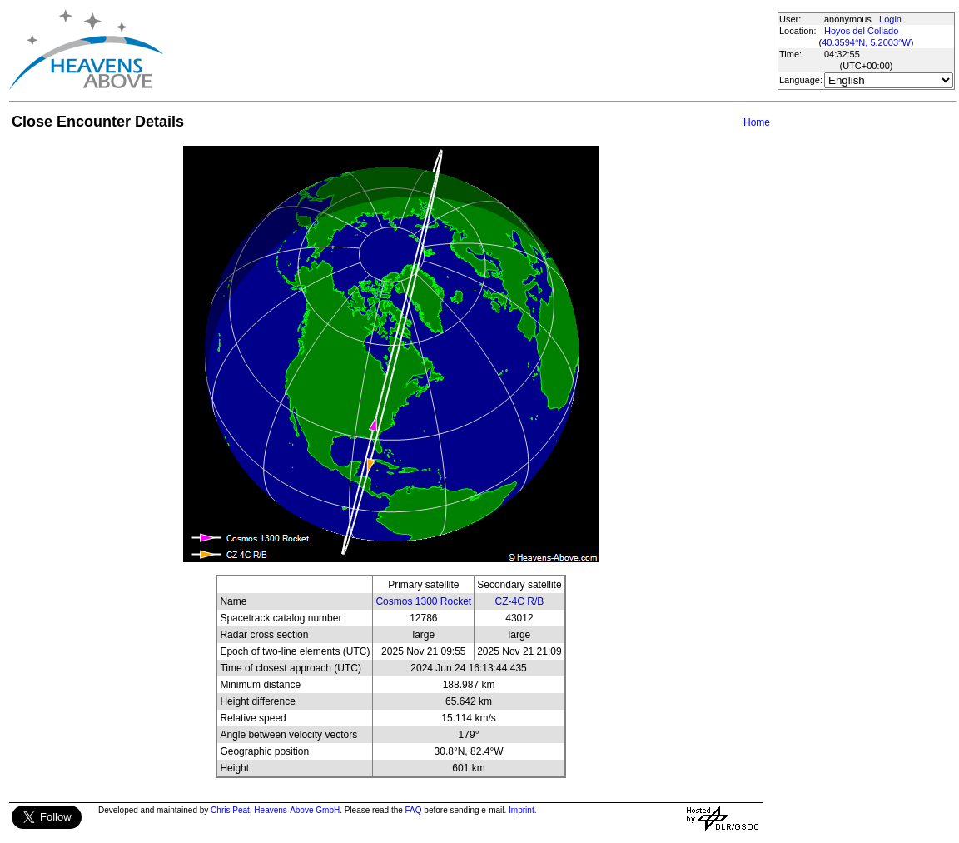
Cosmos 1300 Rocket (423, 601)
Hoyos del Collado (861, 31)
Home (756, 122)
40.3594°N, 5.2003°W (866, 42)
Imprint (521, 810)
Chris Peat (230, 810)
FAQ (413, 810)
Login (890, 19)
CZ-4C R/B (519, 601)
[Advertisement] (469, 49)
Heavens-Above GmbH (297, 810)
